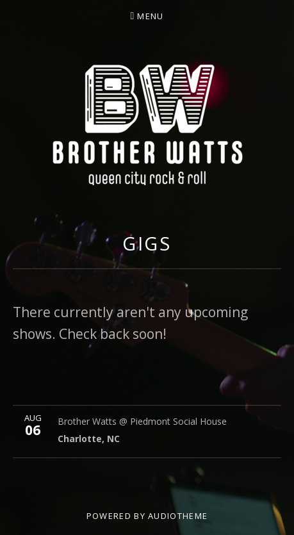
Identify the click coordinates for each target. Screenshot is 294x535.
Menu (150, 16)
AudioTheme (178, 516)
